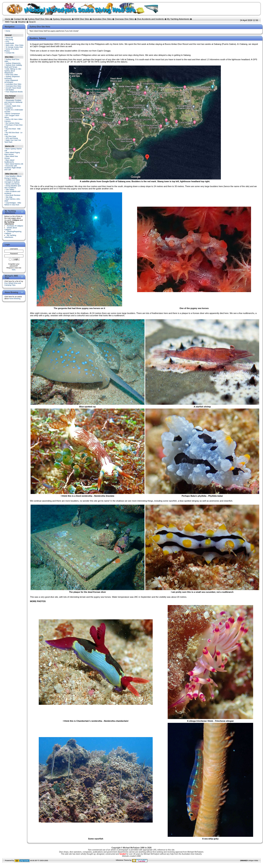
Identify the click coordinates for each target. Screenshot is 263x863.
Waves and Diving (12, 184)
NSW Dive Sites (81, 19)
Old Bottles (10, 90)
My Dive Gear (11, 136)
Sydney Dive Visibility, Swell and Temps (13, 66)
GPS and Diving (12, 138)
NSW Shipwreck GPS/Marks (11, 81)
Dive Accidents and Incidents (150, 19)
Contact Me (19, 19)
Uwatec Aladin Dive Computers (12, 107)
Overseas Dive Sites (124, 19)
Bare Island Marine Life (14, 164)
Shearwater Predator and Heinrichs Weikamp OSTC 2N (13, 102)
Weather (22, 22)
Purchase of (15, 226)
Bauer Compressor (13, 114)
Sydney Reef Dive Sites (39, 19)
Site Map (9, 197)
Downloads (10, 43)
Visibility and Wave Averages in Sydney (12, 181)
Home (7, 19)
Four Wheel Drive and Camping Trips (12, 284)
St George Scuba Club (14, 47)
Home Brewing (14, 299)
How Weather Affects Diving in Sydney (12, 177)
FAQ (7, 41)
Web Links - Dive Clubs (14, 45)
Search (32, 22)
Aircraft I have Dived (13, 88)
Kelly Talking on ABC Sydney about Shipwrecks (12, 71)
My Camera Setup (13, 123)
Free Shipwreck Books (14, 92)
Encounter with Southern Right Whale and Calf (12, 168)
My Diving (9, 39)
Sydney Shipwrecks (62, 19)
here (13, 270)
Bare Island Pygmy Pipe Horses (12, 153)
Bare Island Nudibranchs (9, 161)
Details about (10, 229)
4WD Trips (10, 22)
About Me (9, 38)
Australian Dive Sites (102, 19)
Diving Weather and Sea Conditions (12, 187)
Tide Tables (10, 189)
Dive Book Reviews (13, 195)
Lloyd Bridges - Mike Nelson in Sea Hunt (12, 204)
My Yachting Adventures (178, 19)
